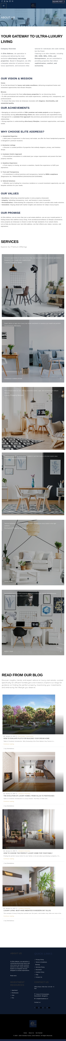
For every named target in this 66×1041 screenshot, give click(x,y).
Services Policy (40, 967)
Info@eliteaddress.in (42, 998)
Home (25, 1033)
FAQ (37, 974)
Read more (13, 975)
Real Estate (21, 736)
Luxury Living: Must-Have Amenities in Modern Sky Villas (27, 910)
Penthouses (15, 992)
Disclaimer (39, 969)
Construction (29, 736)
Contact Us (39, 977)
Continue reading (9, 744)
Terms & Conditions (41, 962)
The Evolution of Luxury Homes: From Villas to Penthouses (29, 796)
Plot (13, 997)
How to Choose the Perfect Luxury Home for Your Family (28, 853)
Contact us (37, 1002)
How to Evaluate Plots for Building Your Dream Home (26, 738)
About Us (31, 1033)
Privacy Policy (40, 959)
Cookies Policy (40, 972)
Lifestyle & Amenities (24, 793)
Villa (13, 995)
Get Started (39, 1033)
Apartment (15, 990)
